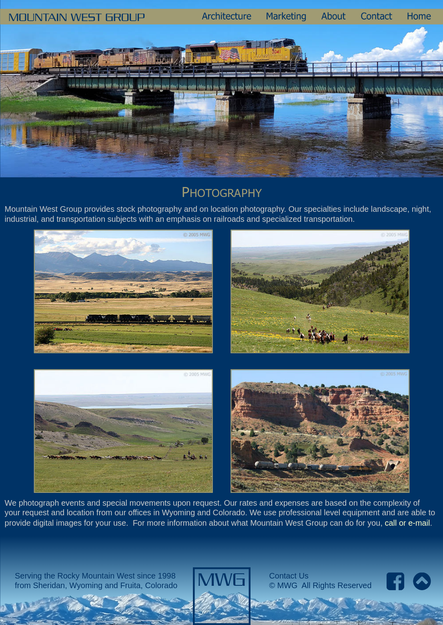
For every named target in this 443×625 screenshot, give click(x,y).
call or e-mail (407, 522)
